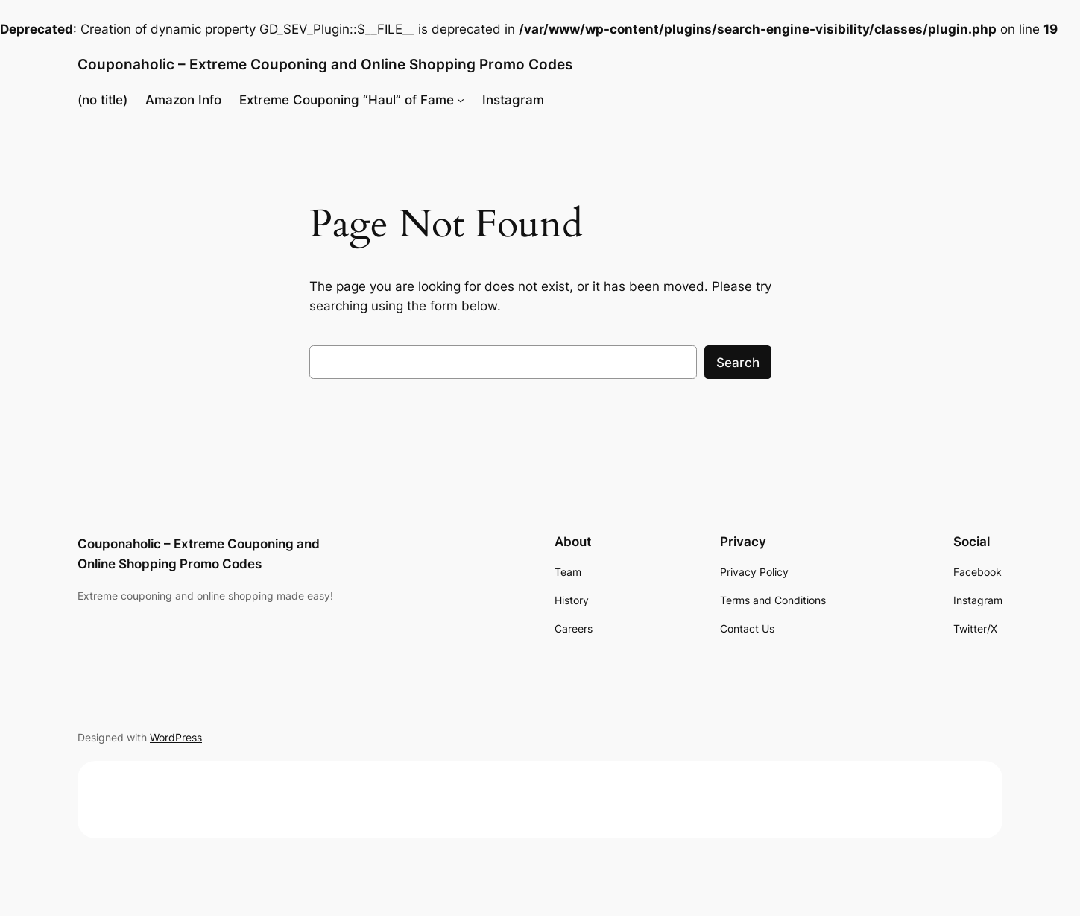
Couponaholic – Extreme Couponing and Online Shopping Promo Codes (325, 64)
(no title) (102, 99)
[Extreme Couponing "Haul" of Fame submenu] (460, 100)
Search (738, 362)
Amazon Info (183, 99)
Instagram (513, 99)
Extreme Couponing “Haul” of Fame (346, 99)
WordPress (176, 737)
